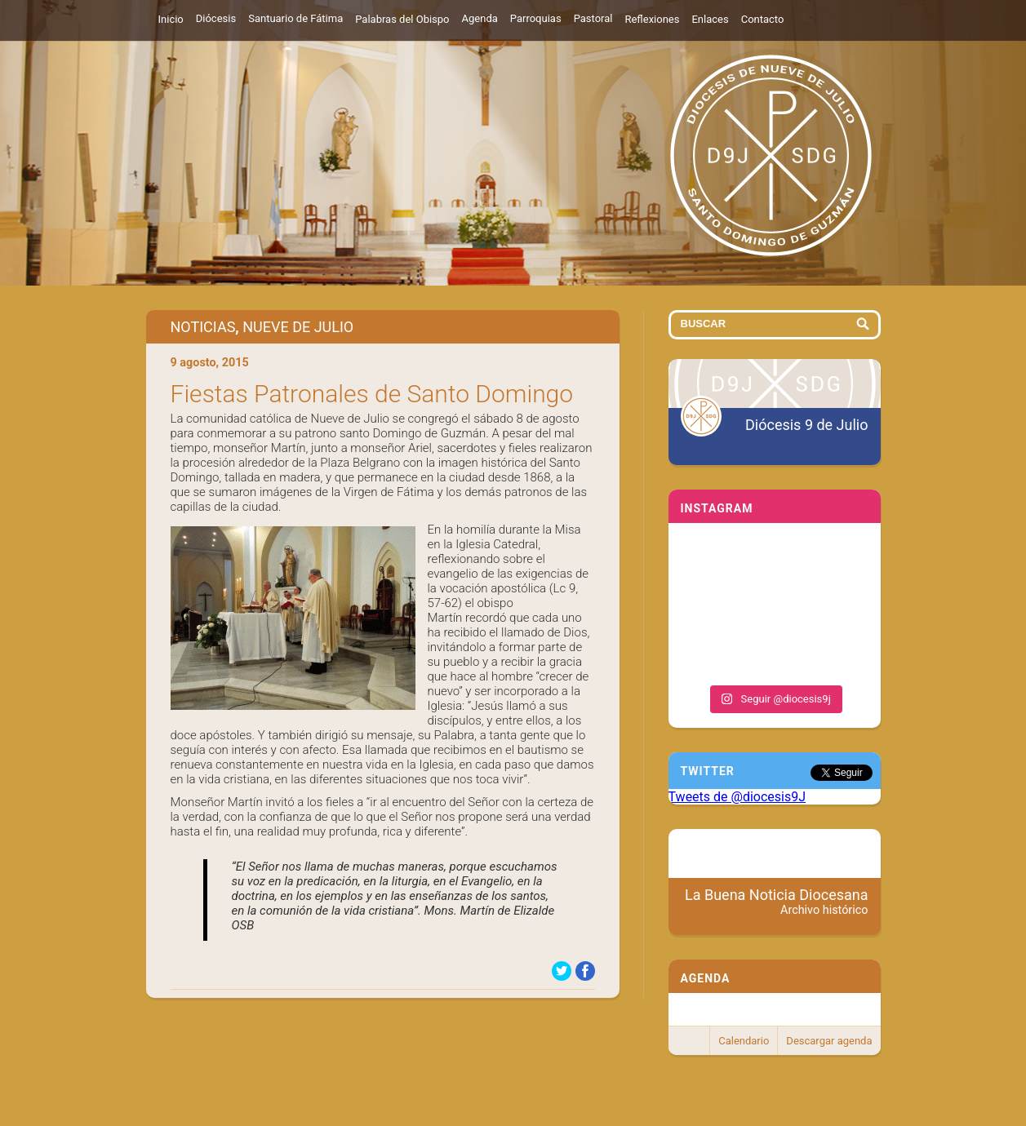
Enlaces (709, 19)
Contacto (762, 19)
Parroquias (536, 18)
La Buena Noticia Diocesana (776, 901)
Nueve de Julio (297, 326)
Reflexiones (651, 19)
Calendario (743, 1041)
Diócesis (216, 18)
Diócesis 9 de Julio (806, 424)
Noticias (203, 326)
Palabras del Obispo (402, 19)
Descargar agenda (829, 1041)
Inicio (171, 19)
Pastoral (593, 18)
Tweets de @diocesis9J (737, 797)
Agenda (480, 18)
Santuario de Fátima (295, 18)
